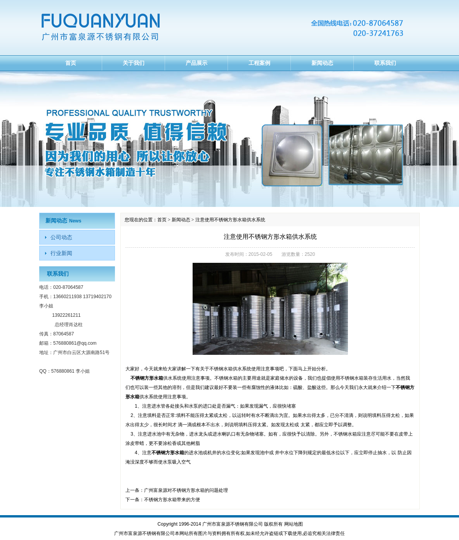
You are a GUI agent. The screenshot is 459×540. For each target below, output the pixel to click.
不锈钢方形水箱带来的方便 (172, 499)
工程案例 (259, 63)
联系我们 (385, 63)
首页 (70, 63)
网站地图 (293, 524)
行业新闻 (61, 253)
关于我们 (133, 63)
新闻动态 (322, 63)
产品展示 (196, 63)
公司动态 (61, 237)
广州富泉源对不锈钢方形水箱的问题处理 (186, 490)
